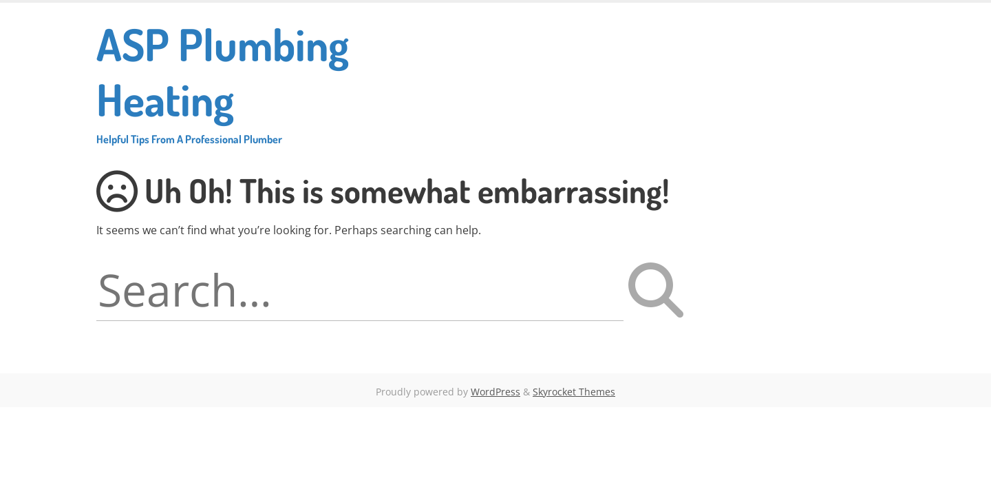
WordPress (495, 391)
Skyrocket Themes (574, 391)
